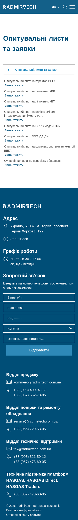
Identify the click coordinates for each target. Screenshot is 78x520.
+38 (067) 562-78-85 (30, 395)
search (65, 7)
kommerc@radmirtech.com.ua (37, 382)
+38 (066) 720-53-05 (30, 429)
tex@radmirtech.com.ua (32, 449)
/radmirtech (19, 239)
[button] (39, 328)
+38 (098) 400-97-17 (30, 390)
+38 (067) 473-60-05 (30, 462)
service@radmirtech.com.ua (36, 421)
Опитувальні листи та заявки (36, 69)
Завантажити (14, 85)
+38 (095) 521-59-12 (30, 457)
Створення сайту (23, 514)
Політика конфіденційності (24, 510)
